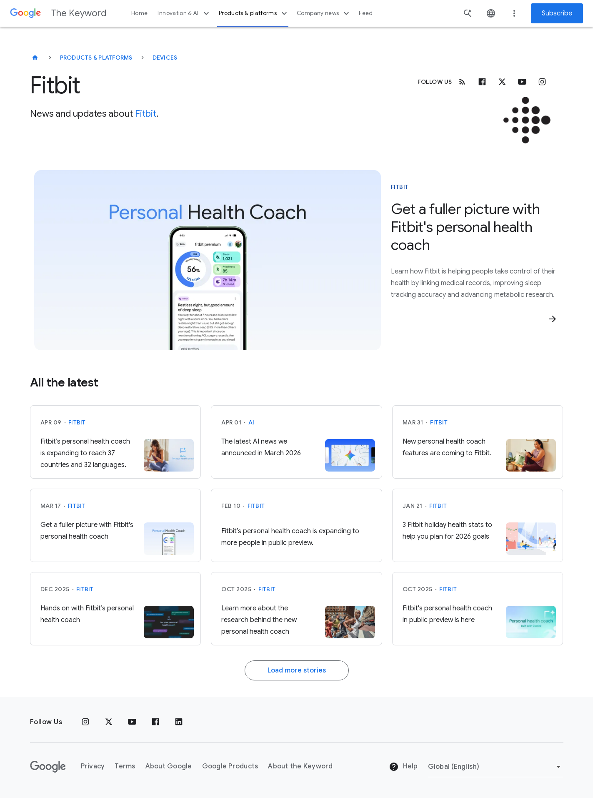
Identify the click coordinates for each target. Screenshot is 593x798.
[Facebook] (482, 82)
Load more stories (297, 670)
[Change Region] (495, 767)
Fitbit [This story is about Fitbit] (400, 187)
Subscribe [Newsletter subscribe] (557, 13)
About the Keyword (300, 766)
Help (403, 767)
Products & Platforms (96, 57)
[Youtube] (522, 82)
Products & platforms (254, 13)
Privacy (93, 766)
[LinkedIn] (179, 722)
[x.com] (502, 82)
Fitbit (145, 113)
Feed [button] (366, 13)
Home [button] (139, 13)
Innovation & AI (184, 13)
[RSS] (462, 82)
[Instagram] (542, 82)
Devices (165, 57)
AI (251, 422)
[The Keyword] (35, 58)
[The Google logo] (48, 767)
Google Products (230, 766)
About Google (168, 766)
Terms (125, 766)
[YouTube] (132, 722)
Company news (324, 13)
